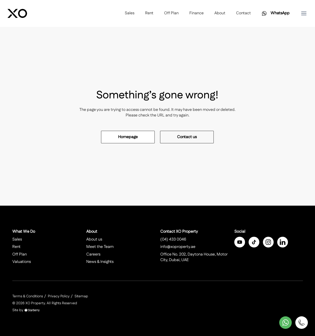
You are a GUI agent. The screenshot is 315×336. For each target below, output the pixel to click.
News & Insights (100, 262)
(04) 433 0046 (173, 239)
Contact (243, 13)
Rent (149, 13)
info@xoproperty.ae (177, 247)
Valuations (21, 262)
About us (94, 239)
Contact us (187, 137)
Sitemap (81, 296)
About (219, 13)
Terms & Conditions (27, 296)
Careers (93, 254)
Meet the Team (100, 247)
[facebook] (239, 242)
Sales (129, 13)
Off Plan (171, 13)
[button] (303, 13)
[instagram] (268, 242)
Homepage (128, 137)
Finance (196, 13)
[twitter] (254, 242)
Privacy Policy (59, 296)
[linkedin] (282, 242)
